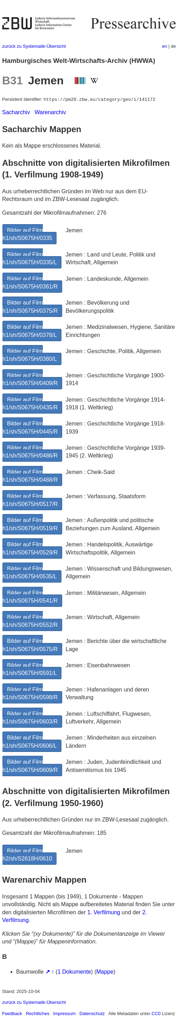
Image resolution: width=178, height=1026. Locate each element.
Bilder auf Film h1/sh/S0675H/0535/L (29, 572)
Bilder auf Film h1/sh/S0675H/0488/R (30, 476)
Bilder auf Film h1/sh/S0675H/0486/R (30, 452)
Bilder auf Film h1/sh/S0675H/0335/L (29, 258)
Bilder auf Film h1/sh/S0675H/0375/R (30, 306)
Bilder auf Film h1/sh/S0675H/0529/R (30, 548)
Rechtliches (38, 1013)
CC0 (156, 1013)
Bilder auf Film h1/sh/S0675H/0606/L (29, 741)
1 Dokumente (74, 972)
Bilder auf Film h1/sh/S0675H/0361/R (30, 283)
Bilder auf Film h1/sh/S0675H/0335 (27, 234)
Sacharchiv (16, 112)
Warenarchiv (50, 112)
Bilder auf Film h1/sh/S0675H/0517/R (30, 500)
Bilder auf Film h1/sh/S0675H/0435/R (30, 403)
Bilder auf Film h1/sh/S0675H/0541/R (30, 597)
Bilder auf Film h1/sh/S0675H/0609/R (30, 766)
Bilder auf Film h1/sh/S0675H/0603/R (30, 718)
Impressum (64, 1013)
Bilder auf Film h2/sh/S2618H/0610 (27, 855)
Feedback (12, 1013)
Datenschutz (92, 1013)
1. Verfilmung (103, 912)
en (164, 46)
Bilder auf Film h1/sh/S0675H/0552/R (30, 621)
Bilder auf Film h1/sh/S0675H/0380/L (29, 355)
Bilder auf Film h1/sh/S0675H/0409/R (30, 379)
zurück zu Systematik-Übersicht (34, 46)
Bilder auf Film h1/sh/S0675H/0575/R (30, 645)
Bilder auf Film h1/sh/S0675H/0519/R (30, 524)
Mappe (104, 972)
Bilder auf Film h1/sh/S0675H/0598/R (30, 693)
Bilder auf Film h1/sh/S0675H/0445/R (30, 427)
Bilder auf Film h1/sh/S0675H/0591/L (29, 669)
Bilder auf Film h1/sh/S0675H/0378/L (29, 331)
